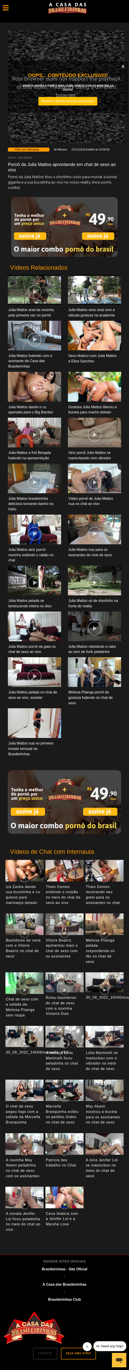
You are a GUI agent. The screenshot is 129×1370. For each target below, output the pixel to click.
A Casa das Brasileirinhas (64, 1284)
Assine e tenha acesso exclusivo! (67, 101)
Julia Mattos (25, 157)
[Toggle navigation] (5, 8)
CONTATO (45, 1353)
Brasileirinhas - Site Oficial (64, 1269)
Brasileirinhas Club (64, 1299)
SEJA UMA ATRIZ (78, 1353)
